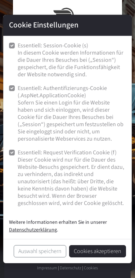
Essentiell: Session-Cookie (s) (72, 60)
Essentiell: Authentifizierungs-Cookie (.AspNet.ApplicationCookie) (72, 114)
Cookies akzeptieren (97, 251)
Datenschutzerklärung (33, 230)
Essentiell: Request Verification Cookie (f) (72, 178)
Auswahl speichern (40, 251)
